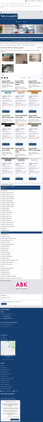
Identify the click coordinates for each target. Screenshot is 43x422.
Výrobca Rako (4, 250)
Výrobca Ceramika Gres (7, 200)
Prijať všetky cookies (14, 419)
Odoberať (4, 303)
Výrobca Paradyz (5, 246)
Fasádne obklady (21, 272)
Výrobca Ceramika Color (7, 194)
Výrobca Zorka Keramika (7, 262)
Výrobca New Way (5, 236)
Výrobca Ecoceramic (6, 218)
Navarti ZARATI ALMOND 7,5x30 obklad (19, 82)
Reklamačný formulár (5, 382)
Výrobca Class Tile (5, 214)
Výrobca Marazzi (5, 230)
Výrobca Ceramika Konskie (7, 202)
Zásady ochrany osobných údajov (13, 416)
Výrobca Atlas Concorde (7, 192)
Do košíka (6, 111)
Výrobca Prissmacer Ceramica (8, 238)
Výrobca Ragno (5, 248)
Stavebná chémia (21, 270)
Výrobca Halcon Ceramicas (8, 226)
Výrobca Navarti (5, 232)
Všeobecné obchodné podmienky (7, 378)
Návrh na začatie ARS (5, 384)
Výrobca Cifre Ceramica (7, 212)
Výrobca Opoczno (5, 242)
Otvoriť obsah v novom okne (7, 359)
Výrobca (21, 189)
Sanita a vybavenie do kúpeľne (21, 276)
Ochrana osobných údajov (6, 388)
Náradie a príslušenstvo (21, 268)
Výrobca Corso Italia (6, 216)
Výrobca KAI (4, 228)
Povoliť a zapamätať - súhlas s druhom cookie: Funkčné (8, 356)
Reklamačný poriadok (5, 380)
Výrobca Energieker (6, 220)
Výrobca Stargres (5, 254)
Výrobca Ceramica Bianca (7, 196)
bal (4, 109)
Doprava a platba (4, 376)
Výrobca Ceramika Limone (7, 204)
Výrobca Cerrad (5, 208)
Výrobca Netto (5, 234)
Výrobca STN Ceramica (6, 256)
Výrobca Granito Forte (7, 224)
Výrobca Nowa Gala (6, 240)
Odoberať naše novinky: (5, 297)
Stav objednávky (4, 367)
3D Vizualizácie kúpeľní (5, 369)
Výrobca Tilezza (5, 258)
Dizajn (21, 266)
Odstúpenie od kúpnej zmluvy (6, 386)
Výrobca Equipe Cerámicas (7, 222)
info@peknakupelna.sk (7, 318)
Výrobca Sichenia (5, 252)
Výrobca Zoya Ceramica (7, 264)
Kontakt (2, 365)
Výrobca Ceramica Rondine (7, 198)
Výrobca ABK (4, 190)
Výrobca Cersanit (5, 210)
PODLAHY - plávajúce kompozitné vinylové (21, 278)
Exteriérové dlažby (21, 274)
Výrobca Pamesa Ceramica (7, 244)
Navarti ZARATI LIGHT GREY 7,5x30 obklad (20, 150)
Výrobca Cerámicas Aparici (7, 206)
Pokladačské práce (4, 371)
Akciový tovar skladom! (7, 184)
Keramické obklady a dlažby (21, 187)
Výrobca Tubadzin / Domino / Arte (9, 260)
